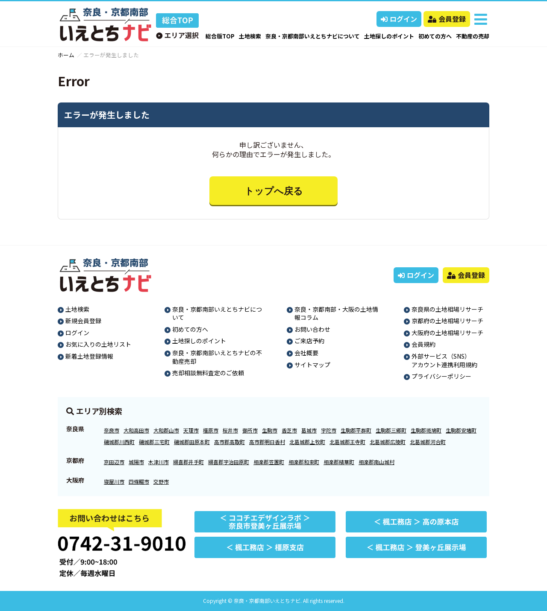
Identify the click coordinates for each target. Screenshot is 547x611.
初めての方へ (435, 36)
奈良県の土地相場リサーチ (447, 309)
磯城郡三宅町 (154, 441)
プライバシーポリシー (441, 376)
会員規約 (423, 344)
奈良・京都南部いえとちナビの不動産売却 (217, 356)
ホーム (66, 55)
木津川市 (158, 461)
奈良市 (111, 430)
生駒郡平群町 (356, 430)
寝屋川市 (114, 481)
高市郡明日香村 (267, 441)
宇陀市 (328, 430)
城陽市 (136, 461)
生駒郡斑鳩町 (426, 430)
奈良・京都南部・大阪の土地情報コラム (336, 313)
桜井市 (230, 430)
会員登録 (447, 19)
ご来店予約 (309, 340)
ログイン (399, 19)
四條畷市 (139, 481)
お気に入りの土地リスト (98, 344)
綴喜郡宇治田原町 (228, 461)
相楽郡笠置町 (268, 461)
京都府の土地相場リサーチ (447, 320)
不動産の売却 (472, 36)
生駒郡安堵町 (461, 430)
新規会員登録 (83, 320)
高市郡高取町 (229, 441)
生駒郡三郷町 (391, 430)
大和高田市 (136, 430)
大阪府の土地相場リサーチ (447, 332)
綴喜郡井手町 (188, 461)
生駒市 (269, 430)
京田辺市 (114, 461)
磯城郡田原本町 (192, 441)
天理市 (191, 430)
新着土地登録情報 (89, 356)
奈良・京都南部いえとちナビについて (312, 36)
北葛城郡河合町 (428, 441)
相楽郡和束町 (303, 461)
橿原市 (210, 430)
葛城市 (309, 430)
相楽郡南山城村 (376, 461)
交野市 (161, 481)
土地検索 (250, 36)
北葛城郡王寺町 (347, 441)
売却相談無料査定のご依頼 (208, 372)
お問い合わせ (312, 329)
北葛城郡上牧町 (307, 441)
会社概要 (306, 352)
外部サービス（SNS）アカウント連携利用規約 (444, 360)
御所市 (250, 430)
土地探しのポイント (389, 36)
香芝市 (289, 430)
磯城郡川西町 (119, 441)
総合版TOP (220, 36)
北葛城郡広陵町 (388, 441)
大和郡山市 (166, 430)
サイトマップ (312, 364)
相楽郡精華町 (338, 461)
